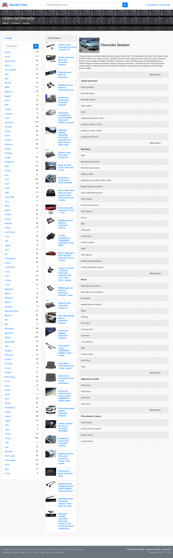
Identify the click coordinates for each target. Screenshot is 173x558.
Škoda (7, 403)
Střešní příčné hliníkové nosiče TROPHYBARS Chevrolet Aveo (66, 487)
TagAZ (8, 420)
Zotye (7, 473)
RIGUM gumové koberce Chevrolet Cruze (66, 87)
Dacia (7, 135)
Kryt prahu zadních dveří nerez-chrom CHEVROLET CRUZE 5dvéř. (64, 396)
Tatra (7, 429)
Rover (7, 381)
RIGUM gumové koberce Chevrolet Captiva (65, 224)
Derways (8, 153)
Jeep (7, 249)
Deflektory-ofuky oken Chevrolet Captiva (63, 442)
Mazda (8, 302)
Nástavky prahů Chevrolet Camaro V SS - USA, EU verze (65, 502)
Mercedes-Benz (12, 311)
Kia (6, 254)
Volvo (7, 464)
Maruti (7, 293)
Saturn (8, 390)
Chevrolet (15, 23)
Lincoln (8, 280)
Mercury (8, 315)
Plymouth (9, 355)
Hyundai (8, 223)
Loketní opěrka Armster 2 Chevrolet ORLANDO (65, 427)
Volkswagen (10, 460)
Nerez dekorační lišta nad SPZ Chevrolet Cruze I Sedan (66, 257)
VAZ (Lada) (10, 456)
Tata (7, 425)
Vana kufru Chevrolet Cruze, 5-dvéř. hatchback (66, 379)
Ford (7, 179)
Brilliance (9, 91)
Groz (7, 201)
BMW (7, 87)
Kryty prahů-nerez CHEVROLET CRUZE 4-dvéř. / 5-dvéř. (65, 350)
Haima (7, 210)
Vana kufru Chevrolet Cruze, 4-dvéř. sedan (66, 365)
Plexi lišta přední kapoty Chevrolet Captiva (66, 319)
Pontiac (8, 359)
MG (6, 319)
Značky (5, 23)
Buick (7, 100)
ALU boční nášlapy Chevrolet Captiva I (63, 334)
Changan (9, 113)
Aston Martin (10, 69)
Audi (7, 74)
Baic (7, 78)
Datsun (8, 148)
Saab (7, 385)
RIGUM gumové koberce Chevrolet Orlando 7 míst (65, 291)
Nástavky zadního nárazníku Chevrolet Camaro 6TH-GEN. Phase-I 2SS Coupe (64, 137)
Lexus (7, 271)
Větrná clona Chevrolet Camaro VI (64, 155)
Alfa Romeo (10, 61)
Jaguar (8, 245)
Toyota (8, 438)
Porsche (8, 363)
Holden (8, 214)
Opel (7, 346)
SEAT (7, 398)
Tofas (7, 434)
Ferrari (7, 170)
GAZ (7, 184)
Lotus (7, 284)
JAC (7, 241)
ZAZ (7, 469)
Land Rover (10, 267)
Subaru (8, 412)
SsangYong (10, 407)
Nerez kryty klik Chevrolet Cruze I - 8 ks (66, 210)
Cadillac (8, 109)
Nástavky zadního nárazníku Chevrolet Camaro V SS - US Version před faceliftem (66, 521)
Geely (7, 188)
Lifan (7, 276)
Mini (6, 324)
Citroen (8, 131)
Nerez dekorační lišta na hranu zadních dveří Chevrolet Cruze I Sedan (66, 195)
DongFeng (9, 162)
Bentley (8, 83)
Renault (8, 372)
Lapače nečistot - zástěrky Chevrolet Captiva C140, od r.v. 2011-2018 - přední (66, 274)
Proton (8, 368)
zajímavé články (153, 549)
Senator (26, 23)
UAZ (7, 447)
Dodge (7, 157)
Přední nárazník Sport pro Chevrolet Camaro (66, 61)
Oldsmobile (10, 341)
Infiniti (7, 227)
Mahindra (9, 289)
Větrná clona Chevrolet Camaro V (64, 305)
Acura (7, 56)
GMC (7, 192)
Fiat (6, 175)
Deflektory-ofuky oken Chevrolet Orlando (63, 101)
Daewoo (8, 140)
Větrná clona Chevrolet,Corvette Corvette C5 (67, 47)
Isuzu (7, 236)
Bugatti (8, 96)
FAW (7, 166)
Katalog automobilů (136, 549)
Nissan (8, 337)
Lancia (8, 263)
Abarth (8, 52)
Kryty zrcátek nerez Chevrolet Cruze (66, 167)
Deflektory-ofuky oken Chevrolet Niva (65, 180)
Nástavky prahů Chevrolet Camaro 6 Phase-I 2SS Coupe (65, 458)
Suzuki (8, 416)
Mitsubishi (9, 328)
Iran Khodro (10, 232)
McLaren (8, 306)
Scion (7, 394)
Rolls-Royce (10, 377)
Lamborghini (10, 258)
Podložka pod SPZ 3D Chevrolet (64, 74)
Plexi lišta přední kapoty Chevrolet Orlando (66, 412)
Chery (7, 118)
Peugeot (8, 350)
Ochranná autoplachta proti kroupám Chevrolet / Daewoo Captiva (66, 117)
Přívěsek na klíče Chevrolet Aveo (65, 473)
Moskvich (9, 333)
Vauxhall (8, 451)
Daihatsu (9, 144)
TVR (7, 442)
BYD (6, 105)
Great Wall (9, 197)
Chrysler (8, 126)
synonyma (166, 549)
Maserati (9, 298)
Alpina (7, 65)
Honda (8, 219)
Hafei (7, 205)
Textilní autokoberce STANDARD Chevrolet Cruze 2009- (66, 240)
